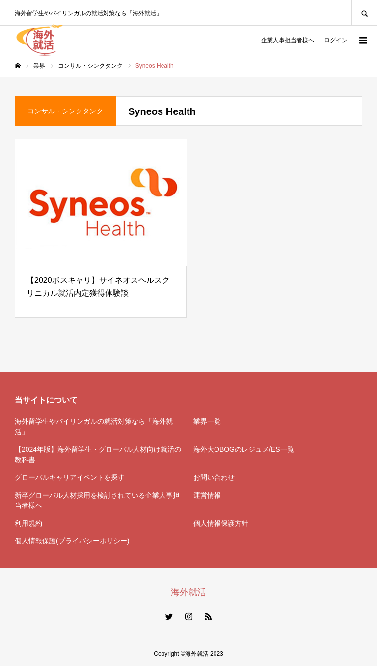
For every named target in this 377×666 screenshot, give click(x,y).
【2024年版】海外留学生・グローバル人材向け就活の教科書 (98, 454)
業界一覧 (207, 421)
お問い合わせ (214, 477)
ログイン (336, 40)
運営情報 (207, 495)
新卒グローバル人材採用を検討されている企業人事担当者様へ (97, 500)
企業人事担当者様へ (287, 40)
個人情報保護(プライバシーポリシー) (72, 541)
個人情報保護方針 (220, 523)
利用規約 (28, 523)
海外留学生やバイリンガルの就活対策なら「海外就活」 (94, 426)
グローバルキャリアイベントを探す (70, 477)
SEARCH (364, 12)
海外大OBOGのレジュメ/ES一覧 (243, 449)
